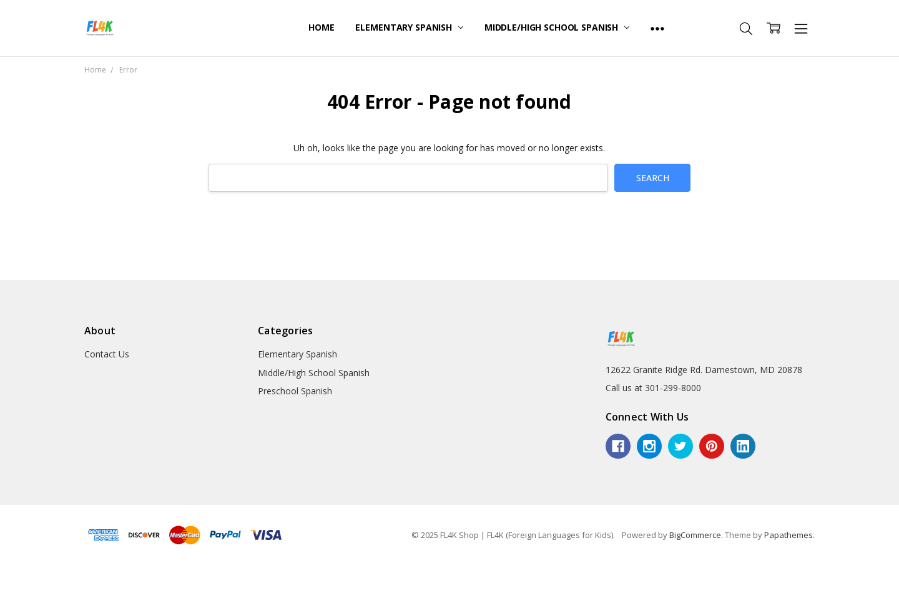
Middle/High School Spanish (556, 27)
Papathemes (788, 535)
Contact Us (106, 354)
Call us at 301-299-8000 (653, 388)
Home (321, 27)
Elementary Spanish (409, 27)
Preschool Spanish (295, 391)
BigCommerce (695, 535)
